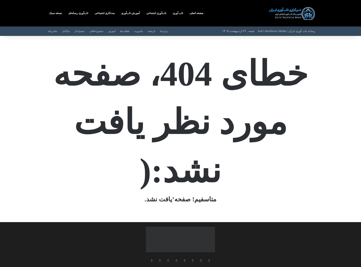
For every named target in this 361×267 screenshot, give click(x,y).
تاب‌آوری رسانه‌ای (78, 13)
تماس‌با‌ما (52, 31)
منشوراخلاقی (96, 31)
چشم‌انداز (80, 31)
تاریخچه (151, 31)
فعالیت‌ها (124, 31)
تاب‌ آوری (178, 13)
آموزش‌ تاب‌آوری (130, 13)
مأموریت (138, 31)
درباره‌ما (164, 31)
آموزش (112, 31)
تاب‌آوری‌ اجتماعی (156, 13)
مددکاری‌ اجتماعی (105, 13)
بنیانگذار (66, 31)
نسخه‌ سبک (55, 13)
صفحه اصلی (196, 13)
